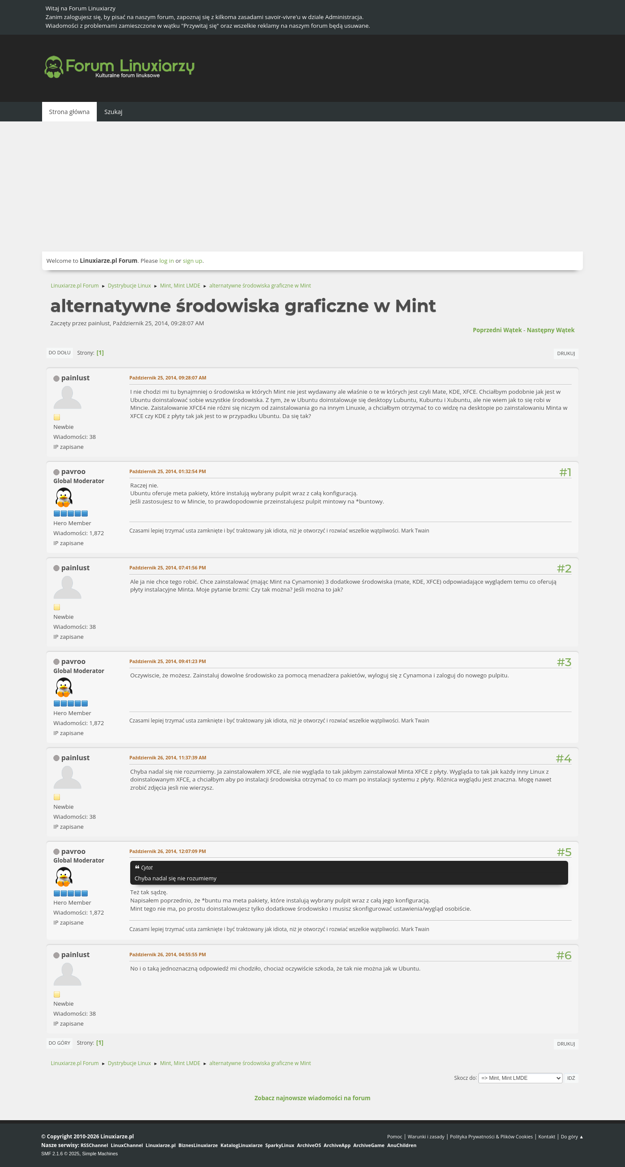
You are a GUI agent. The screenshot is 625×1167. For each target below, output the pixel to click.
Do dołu (60, 352)
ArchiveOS (309, 1145)
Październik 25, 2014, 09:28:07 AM (167, 377)
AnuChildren (401, 1145)
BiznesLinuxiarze (198, 1145)
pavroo (73, 471)
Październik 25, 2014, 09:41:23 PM (167, 661)
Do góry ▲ (572, 1136)
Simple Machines (100, 1153)
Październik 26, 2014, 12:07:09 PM (167, 851)
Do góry (59, 1043)
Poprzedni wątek (497, 330)
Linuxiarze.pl (161, 1145)
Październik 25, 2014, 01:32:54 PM (167, 471)
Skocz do (465, 1077)
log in (166, 261)
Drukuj (566, 353)
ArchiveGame (369, 1145)
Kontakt (546, 1136)
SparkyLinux (279, 1145)
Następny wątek (551, 330)
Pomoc (394, 1136)
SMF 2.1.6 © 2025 (60, 1153)
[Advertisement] (312, 186)
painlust (75, 377)
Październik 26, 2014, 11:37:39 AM (167, 757)
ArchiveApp (337, 1145)
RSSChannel (94, 1145)
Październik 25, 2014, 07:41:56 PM (167, 567)
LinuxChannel (127, 1145)
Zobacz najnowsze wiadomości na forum (312, 1098)
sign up (192, 261)
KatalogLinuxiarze (241, 1145)
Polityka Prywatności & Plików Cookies (491, 1136)
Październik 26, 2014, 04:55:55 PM (167, 954)
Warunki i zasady (426, 1136)
